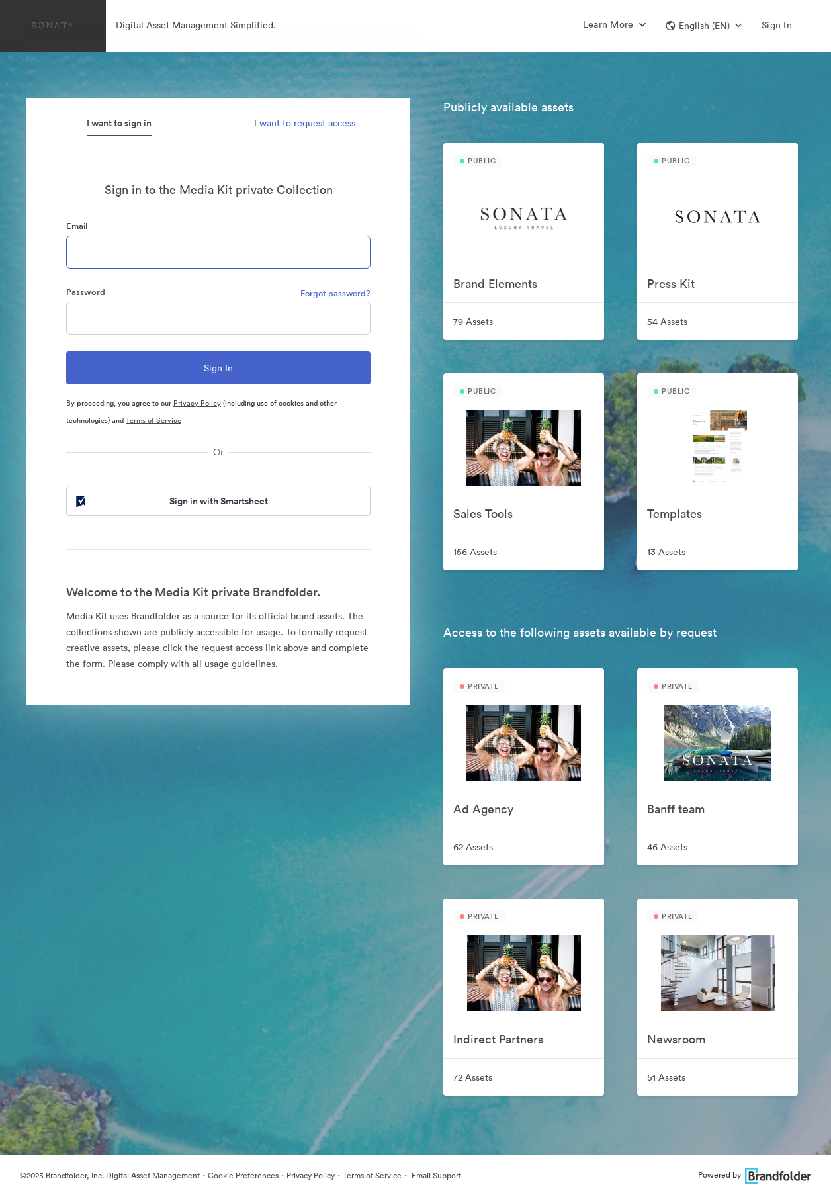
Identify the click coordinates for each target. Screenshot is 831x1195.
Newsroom (676, 1039)
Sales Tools (483, 513)
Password (85, 292)
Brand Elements (495, 283)
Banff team (676, 809)
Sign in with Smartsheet (170, 501)
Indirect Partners (498, 1039)
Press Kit (671, 283)
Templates (674, 513)
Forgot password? (335, 293)
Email (76, 226)
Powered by (754, 1174)
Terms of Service (153, 420)
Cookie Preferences (243, 1175)
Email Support (435, 1175)
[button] (704, 26)
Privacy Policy (197, 403)
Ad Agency (483, 809)
